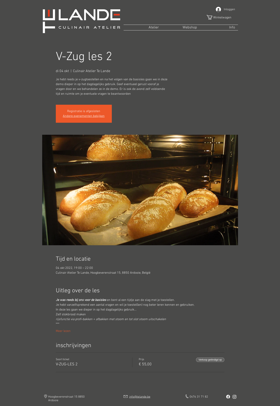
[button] (222, 17)
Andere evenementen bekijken (84, 116)
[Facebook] (228, 396)
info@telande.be (139, 397)
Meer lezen (63, 331)
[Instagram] (234, 396)
